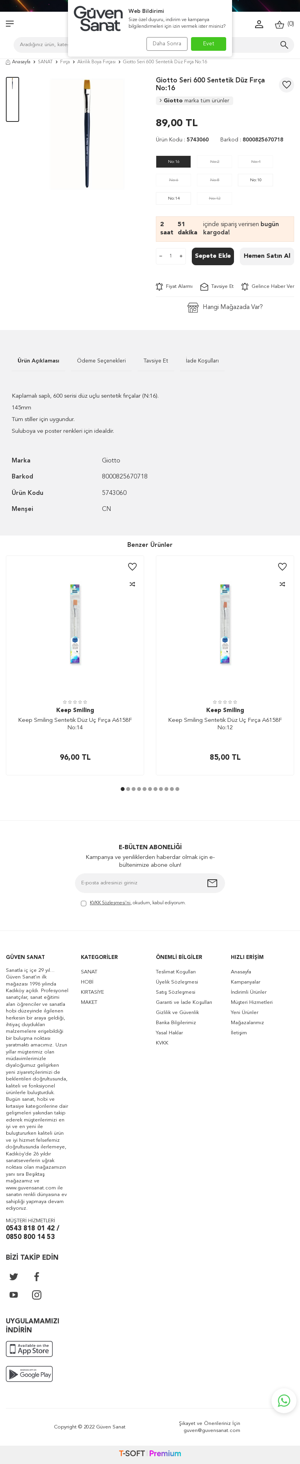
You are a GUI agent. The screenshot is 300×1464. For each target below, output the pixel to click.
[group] (87, 133)
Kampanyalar (245, 982)
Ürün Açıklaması (38, 361)
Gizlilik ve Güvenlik (177, 1012)
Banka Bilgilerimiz (176, 1022)
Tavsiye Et (217, 287)
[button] (123, 789)
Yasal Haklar (169, 1033)
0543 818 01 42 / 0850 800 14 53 (32, 1233)
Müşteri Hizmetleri (252, 1002)
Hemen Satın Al (267, 256)
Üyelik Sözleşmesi (177, 982)
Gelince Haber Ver (267, 287)
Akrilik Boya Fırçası (96, 62)
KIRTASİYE (92, 992)
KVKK (162, 1043)
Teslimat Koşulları (176, 972)
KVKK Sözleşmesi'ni (110, 903)
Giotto (194, 101)
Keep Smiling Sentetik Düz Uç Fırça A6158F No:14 (75, 724)
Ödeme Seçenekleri (101, 361)
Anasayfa (18, 62)
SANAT (45, 62)
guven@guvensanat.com (212, 1430)
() (284, 24)
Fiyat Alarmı (174, 287)
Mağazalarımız (247, 1022)
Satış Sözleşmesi (175, 992)
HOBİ (87, 982)
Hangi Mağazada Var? (225, 307)
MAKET (89, 1002)
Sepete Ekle (213, 256)
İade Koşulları (202, 361)
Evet (208, 43)
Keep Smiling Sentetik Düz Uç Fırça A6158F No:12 (225, 724)
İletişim (239, 1033)
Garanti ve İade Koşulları (184, 1002)
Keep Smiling (75, 711)
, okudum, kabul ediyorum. (133, 904)
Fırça (65, 62)
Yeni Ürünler (244, 1012)
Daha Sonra (164, 43)
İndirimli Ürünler (248, 992)
